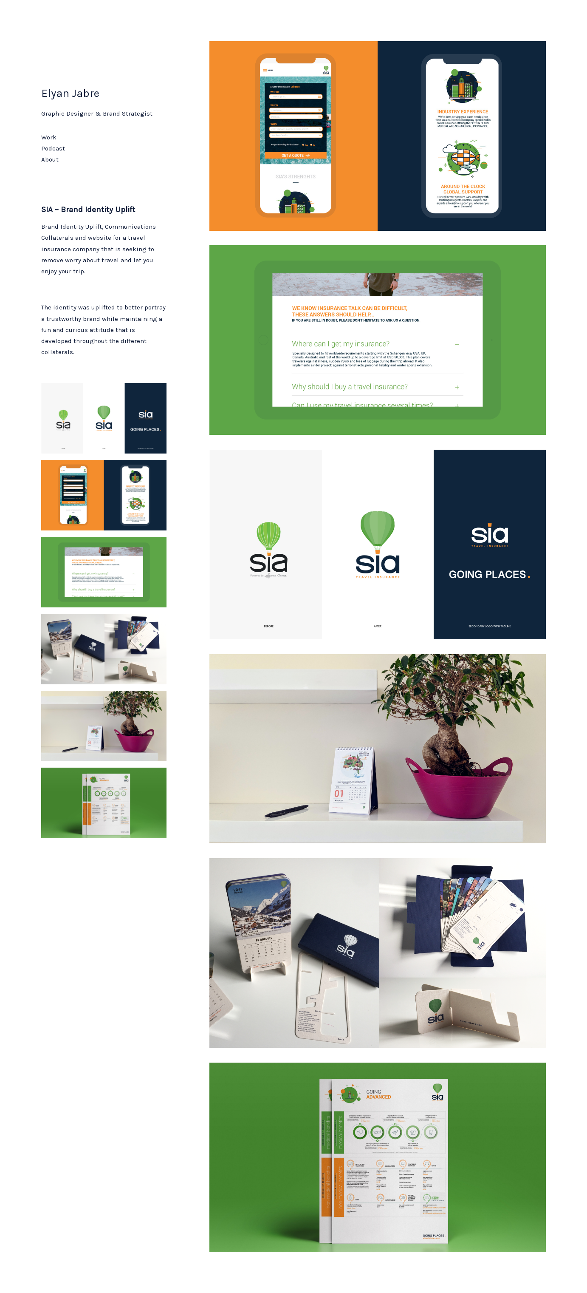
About (50, 159)
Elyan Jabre (70, 93)
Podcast (53, 148)
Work (48, 137)
